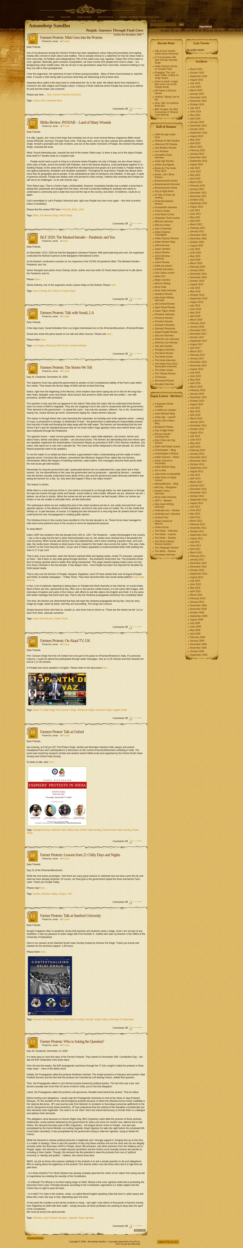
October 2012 (197, 496)
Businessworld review (166, 187)
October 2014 (197, 429)
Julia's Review (162, 262)
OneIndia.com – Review (167, 510)
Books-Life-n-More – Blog (165, 422)
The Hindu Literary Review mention (164, 542)
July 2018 (195, 305)
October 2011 (197, 531)
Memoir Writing (162, 283)
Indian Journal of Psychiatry (163, 462)
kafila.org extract (163, 265)
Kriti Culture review (165, 272)
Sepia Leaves (84, 17)
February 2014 (197, 450)
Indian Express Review (167, 238)
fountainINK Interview (166, 207)
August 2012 (196, 503)
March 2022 (196, 182)
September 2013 (198, 468)
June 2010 (195, 584)
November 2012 (198, 492)
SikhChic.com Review (166, 342)
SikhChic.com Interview (167, 339)
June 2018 (195, 309)
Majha (54, 893)
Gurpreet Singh (103, 710)
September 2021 (198, 203)
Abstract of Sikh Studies (167, 140)
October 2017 (197, 337)
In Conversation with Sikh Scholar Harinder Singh (166, 60)
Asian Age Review (164, 161)
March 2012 (196, 520)
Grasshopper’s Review (166, 453)
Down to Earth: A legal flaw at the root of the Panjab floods (166, 84)
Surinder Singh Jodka (96, 1019)
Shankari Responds (165, 328)
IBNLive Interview (164, 221)
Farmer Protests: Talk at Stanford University (70, 915)
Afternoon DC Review (166, 144)
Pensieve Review (164, 318)
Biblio (36, 215)
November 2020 (198, 238)
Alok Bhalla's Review (166, 147)
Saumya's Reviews (165, 325)
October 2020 (197, 242)
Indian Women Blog (165, 242)
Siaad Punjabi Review (166, 332)
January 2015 (197, 422)
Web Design (121, 1244)
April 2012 (195, 517)
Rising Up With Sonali (57, 345)
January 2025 (197, 94)
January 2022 (197, 189)
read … (115, 285)
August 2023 (196, 136)
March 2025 (196, 90)
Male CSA (160, 276)
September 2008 (198, 654)
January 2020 (197, 270)
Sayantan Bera (54, 100)
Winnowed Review (164, 380)
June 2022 (195, 171)
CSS (175, 1242)
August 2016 (196, 369)
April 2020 (195, 259)
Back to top (139, 1230)
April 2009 (195, 633)
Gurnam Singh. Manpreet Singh (77, 710)
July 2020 (195, 249)
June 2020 (195, 252)
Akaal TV (37, 710)
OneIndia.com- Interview (167, 514)
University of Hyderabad (121, 1019)
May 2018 (195, 312)
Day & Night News (164, 191)
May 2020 (195, 256)
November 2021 (198, 196)
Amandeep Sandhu (49, 25)
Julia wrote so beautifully (167, 474)
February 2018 (197, 323)
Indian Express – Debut (167, 457)
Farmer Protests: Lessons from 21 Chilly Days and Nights (80, 855)
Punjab (66, 41)
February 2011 (197, 556)
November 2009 (198, 609)
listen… (38, 279)
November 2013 (198, 460)
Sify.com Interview (164, 335)
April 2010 (195, 591)
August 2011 (196, 538)
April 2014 (195, 446)
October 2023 (197, 129)
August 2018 (196, 302)
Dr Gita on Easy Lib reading (165, 196)
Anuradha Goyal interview (163, 156)
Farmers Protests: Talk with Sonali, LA (67, 312)
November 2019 (198, 277)
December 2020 (198, 235)
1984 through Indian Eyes (165, 136)
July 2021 (195, 210)
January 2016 (197, 393)
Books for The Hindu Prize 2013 (165, 169)
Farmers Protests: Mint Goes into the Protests (71, 37)
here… (44, 339)
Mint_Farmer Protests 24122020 (64, 94)
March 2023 (196, 146)
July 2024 (195, 108)
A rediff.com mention (165, 410)
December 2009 (198, 605)
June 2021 (195, 213)
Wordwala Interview (165, 554)
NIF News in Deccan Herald (165, 92)
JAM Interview (162, 245)
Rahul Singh (66, 215)
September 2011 (198, 535)
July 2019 (195, 288)
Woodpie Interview (164, 384)
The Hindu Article (164, 356)
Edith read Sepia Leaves (167, 446)
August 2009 (196, 619)
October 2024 (197, 104)
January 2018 (197, 326)
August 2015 (196, 404)
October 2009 (197, 612)
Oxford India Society (90, 830)
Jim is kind (160, 470)
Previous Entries (35, 1238)
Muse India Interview (165, 290)
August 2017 (196, 344)
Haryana (45, 893)
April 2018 (195, 316)
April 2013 (195, 478)
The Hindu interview (165, 360)
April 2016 (195, 383)
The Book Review (164, 353)
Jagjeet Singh (120, 710)
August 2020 (196, 245)
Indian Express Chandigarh (162, 233)
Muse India (160, 287)
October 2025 (197, 72)
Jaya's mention (162, 249)
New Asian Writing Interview (164, 299)
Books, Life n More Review (164, 176)
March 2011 (196, 552)
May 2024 (195, 115)
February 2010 (197, 598)
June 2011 (195, 545)
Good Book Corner (164, 214)
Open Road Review (165, 307)
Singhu (62, 893)
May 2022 (195, 175)
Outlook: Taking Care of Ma (167, 98)
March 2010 (196, 595)
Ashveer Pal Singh (42, 1019)
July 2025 (195, 83)
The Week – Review (165, 551)
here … (110, 334)
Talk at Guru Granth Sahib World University (166, 52)
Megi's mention (162, 280)
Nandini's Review (164, 294)
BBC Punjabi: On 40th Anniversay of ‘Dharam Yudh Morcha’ (166, 112)
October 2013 (197, 464)
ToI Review (160, 377)
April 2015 (195, 415)
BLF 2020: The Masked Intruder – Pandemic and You (77, 237)
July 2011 (195, 542)
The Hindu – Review (165, 537)
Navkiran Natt (58, 830)
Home (51, 17)
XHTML (167, 1242)
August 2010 (196, 577)
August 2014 (196, 432)
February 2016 (197, 390)
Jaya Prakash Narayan (55, 1217)
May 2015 (195, 411)
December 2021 (198, 192)
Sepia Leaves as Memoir (163, 522)
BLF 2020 (53, 291)
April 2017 (195, 348)
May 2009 (195, 630)
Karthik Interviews (164, 269)
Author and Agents (164, 164)
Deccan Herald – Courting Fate (163, 435)
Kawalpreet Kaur (41, 830)
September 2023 (198, 132)
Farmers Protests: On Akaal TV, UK (65, 640)
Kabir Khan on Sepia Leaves (165, 479)
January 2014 (197, 453)
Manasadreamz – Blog (166, 483)
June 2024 (195, 111)
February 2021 (197, 228)
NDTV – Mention (163, 500)
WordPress (134, 1241)
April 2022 (195, 178)
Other (65, 241)
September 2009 (198, 616)
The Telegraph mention (167, 547)
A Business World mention (164, 405)
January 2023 (197, 153)
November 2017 (198, 333)
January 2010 (197, 602)
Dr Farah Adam (67, 291)
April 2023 (195, 143)
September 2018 (198, 298)
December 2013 (198, 457)
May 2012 (195, 513)
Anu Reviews (162, 151)
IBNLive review (162, 225)
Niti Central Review (165, 303)
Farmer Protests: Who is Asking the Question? (72, 1041)
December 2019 (198, 273)
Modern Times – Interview (163, 492)
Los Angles (39, 345)
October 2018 (197, 295)
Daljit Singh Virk (51, 710)
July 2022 (195, 168)
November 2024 (198, 101)
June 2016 (195, 376)
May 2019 (195, 291)
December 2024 (198, 97)
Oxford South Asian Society (116, 830)
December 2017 (198, 330)
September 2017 (198, 340)
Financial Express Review (164, 202)
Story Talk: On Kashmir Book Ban (167, 104)
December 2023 (198, 125)
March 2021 (196, 224)
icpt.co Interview (163, 228)
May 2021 (195, 217)
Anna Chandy (40, 291)
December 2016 (198, 362)
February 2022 (197, 185)
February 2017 (197, 355)
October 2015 (197, 400)
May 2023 (195, 139)
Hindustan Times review (167, 218)
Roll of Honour (105, 17)
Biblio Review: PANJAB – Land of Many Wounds (75, 122)
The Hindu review (164, 370)
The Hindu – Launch (165, 534)
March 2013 (196, 482)
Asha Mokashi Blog (165, 413)
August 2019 (196, 284)
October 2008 (197, 651)
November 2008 (198, 647)
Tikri (70, 893)
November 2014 (198, 425)
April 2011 (195, 549)
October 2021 (197, 199)
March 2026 (196, 69)
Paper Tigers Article (165, 311)
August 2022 (196, 164)
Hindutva (37, 1217)
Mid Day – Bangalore (166, 487)
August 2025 (196, 79)
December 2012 (198, 489)
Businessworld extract (166, 180)
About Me (66, 17)
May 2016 (195, 379)
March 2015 (196, 418)
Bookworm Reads (164, 427)
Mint (43, 100)
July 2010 (195, 580)
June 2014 (195, 439)
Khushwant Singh (49, 215)
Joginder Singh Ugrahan (81, 1217)
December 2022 (198, 157)
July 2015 (195, 408)
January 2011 (197, 559)
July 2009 (195, 623)
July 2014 (195, 436)
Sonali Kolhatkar (78, 345)
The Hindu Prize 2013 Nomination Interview (166, 365)
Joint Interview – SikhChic (163, 257)
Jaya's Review (162, 252)
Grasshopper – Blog (165, 450)
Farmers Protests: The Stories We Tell (66, 367)
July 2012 (195, 506)
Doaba (36, 893)
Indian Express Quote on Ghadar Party (166, 67)
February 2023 (197, 150)
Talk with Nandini (163, 346)
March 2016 (196, 386)
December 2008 (198, 644)
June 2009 (195, 626)
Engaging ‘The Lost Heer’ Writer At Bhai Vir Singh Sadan (167, 75)
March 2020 (196, 263)
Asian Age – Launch (165, 417)
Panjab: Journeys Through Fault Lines (139, 17)
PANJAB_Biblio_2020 (73, 209)
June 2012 (195, 510)
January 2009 (197, 640)
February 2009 (197, 637)
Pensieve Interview (165, 314)
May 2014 (195, 443)
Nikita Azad (73, 830)
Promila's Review (164, 321)
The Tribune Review (165, 373)
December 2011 (198, 527)
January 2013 (197, 485)
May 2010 (195, 587)
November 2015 (198, 397)
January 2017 (197, 358)
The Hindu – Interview (166, 530)
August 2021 (196, 206)
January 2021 (197, 231)
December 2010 (198, 563)
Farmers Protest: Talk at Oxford (62, 732)
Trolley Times (61, 618)
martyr (36, 100)
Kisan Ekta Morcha (43, 618)
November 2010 (198, 566)
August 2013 (196, 471)
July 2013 (195, 475)
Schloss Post (161, 517)
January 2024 (197, 122)
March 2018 (196, 319)
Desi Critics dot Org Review (165, 441)
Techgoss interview (165, 349)
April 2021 (195, 221)
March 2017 (196, 351)
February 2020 (197, 266)
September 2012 (198, 499)
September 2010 (198, 573)
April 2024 (195, 118)
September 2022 (198, 161)
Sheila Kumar (162, 527)
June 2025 (195, 86)
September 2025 (198, 76)
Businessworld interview (167, 184)
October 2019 (197, 281)
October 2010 (197, 570)
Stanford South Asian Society (68, 1019)
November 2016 (198, 365)
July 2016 (195, 372)
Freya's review (162, 211)
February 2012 (197, 524)
